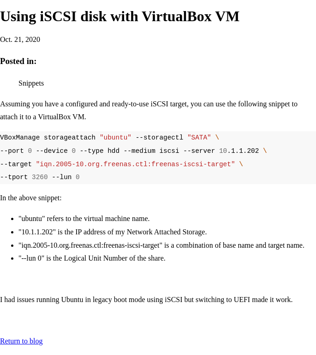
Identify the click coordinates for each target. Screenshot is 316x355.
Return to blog (21, 341)
